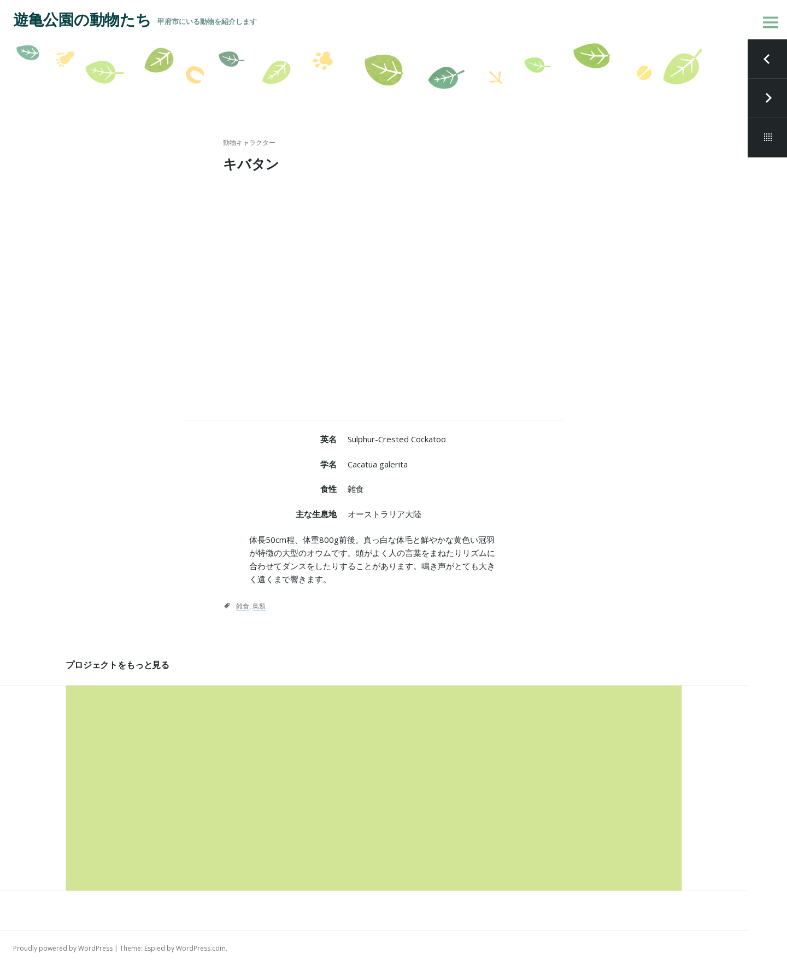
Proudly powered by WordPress (63, 948)
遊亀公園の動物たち (82, 19)
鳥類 (259, 606)
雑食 (242, 606)
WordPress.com (201, 948)
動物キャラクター (249, 142)
